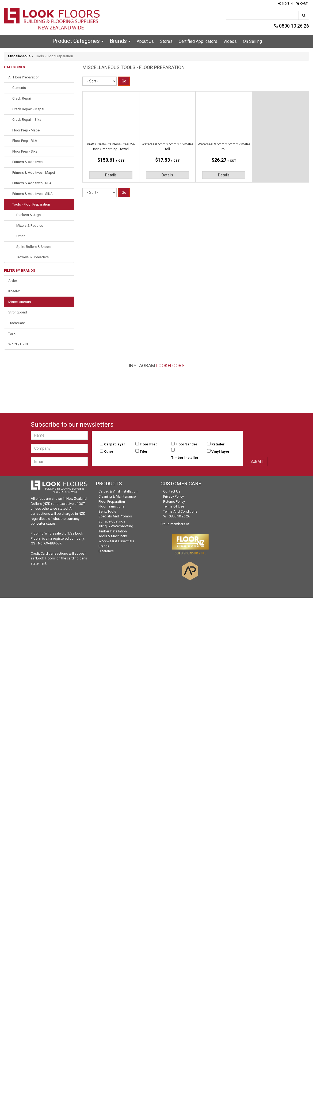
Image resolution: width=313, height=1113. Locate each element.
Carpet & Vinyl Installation (118, 491)
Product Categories (78, 41)
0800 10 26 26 (291, 26)
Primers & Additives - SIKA (32, 194)
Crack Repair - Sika (26, 120)
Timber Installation (112, 531)
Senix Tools (107, 511)
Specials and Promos (115, 516)
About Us (145, 41)
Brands (120, 41)
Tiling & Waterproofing (115, 526)
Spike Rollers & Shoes (33, 247)
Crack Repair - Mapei (28, 109)
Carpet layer (114, 444)
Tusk (12, 333)
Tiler (144, 451)
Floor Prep (149, 444)
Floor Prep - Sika (24, 151)
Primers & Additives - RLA (32, 183)
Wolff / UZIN (18, 344)
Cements (19, 88)
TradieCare (16, 323)
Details (111, 175)
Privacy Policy (173, 496)
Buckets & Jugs (28, 215)
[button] (285, 3)
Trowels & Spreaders (32, 257)
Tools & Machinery (112, 536)
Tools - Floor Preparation (31, 204)
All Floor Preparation (24, 77)
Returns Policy (174, 501)
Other (20, 236)
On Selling (252, 41)
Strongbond (17, 312)
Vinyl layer (220, 451)
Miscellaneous (19, 56)
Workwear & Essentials (116, 541)
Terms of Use (173, 506)
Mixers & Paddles (29, 226)
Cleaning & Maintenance (117, 496)
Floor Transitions (111, 506)
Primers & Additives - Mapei (33, 173)
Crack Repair (22, 98)
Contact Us (171, 491)
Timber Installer (185, 458)
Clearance (106, 551)
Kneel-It (14, 291)
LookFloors (170, 365)
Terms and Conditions (180, 511)
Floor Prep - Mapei (26, 130)
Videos (230, 41)
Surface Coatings (111, 521)
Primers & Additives (27, 162)
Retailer (218, 444)
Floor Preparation (111, 501)
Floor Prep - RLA (24, 141)
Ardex (12, 281)
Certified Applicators (198, 41)
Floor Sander (186, 444)
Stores (166, 41)
